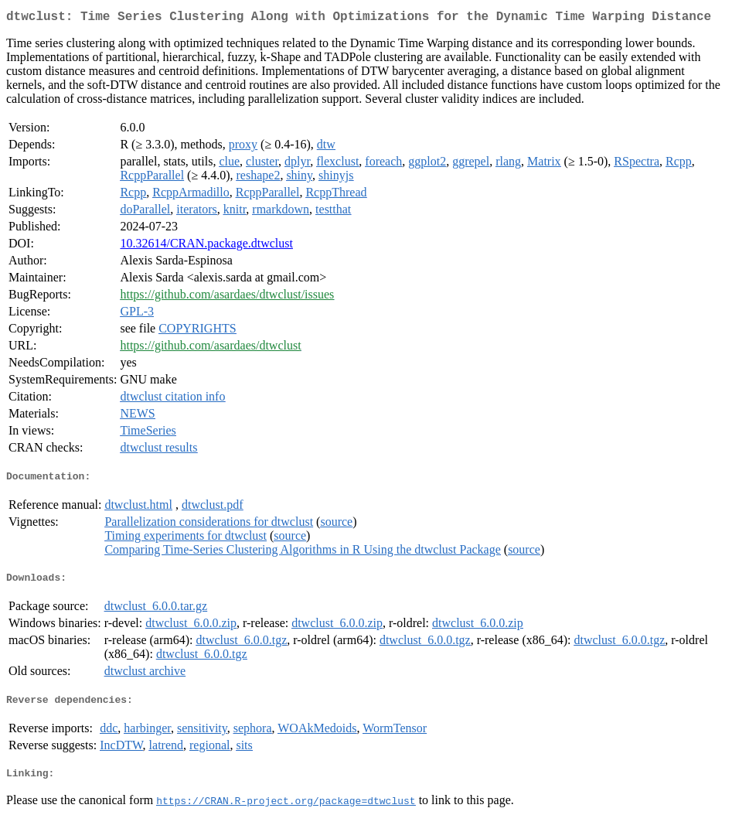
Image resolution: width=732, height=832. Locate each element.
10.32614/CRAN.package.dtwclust (206, 246)
